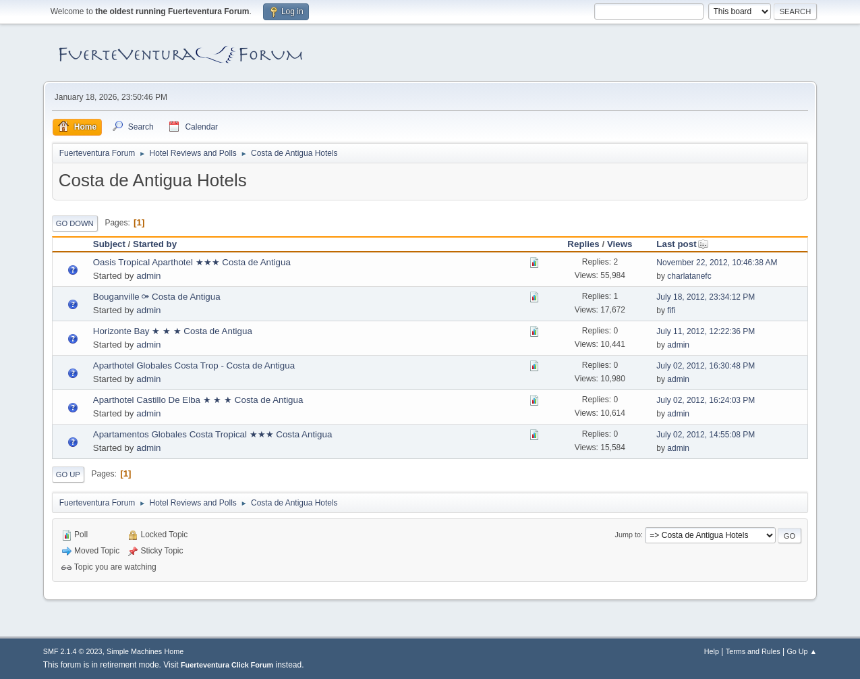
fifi (671, 310)
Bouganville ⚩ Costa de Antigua (157, 297)
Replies (583, 244)
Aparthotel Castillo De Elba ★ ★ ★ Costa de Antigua (198, 400)
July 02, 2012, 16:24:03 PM (705, 400)
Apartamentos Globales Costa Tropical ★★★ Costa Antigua (213, 434)
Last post (682, 244)
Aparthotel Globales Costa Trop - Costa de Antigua (194, 365)
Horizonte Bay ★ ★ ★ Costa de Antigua (172, 331)
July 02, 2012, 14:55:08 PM (705, 434)
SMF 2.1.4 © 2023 (73, 651)
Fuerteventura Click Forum (227, 665)
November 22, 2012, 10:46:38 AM (716, 262)
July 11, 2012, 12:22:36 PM (705, 331)
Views (620, 244)
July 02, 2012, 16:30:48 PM (705, 366)
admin (148, 276)
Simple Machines (134, 651)
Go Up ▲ (801, 651)
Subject (109, 244)
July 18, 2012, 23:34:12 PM (705, 297)
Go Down (75, 223)
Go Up (68, 474)
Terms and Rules (753, 651)
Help (711, 651)
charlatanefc (689, 276)
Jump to (628, 535)
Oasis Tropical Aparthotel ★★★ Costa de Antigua (192, 262)
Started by (155, 244)
